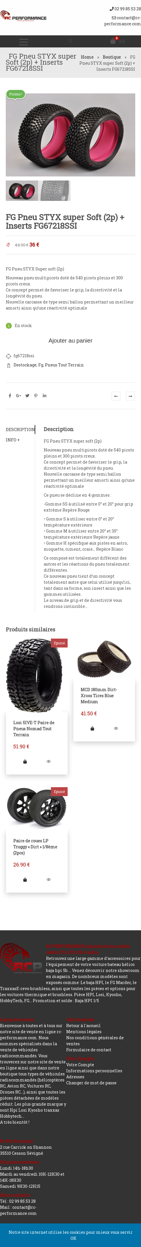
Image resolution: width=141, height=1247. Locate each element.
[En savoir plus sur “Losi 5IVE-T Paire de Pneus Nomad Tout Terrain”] (25, 761)
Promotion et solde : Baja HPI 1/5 (66, 1000)
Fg (40, 364)
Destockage (25, 364)
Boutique (112, 57)
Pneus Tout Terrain (64, 364)
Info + (13, 439)
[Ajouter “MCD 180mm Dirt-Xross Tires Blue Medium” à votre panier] (92, 728)
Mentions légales (84, 1031)
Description (20, 429)
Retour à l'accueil (83, 1025)
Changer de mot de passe (91, 1082)
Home (87, 57)
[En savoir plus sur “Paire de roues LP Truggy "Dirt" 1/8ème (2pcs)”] (25, 879)
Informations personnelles (94, 1070)
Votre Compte (80, 1064)
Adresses (75, 1076)
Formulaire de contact (88, 1049)
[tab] (20, 428)
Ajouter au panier (70, 340)
